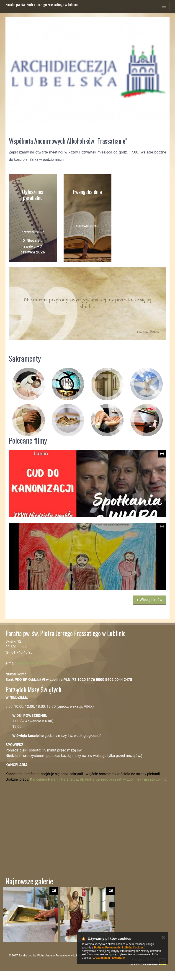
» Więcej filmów (149, 600)
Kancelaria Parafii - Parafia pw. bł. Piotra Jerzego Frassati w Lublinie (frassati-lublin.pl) (99, 779)
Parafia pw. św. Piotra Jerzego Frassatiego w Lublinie (41, 4)
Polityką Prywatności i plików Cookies (119, 947)
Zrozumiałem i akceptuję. (109, 957)
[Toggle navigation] (164, 6)
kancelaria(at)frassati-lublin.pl (41, 663)
